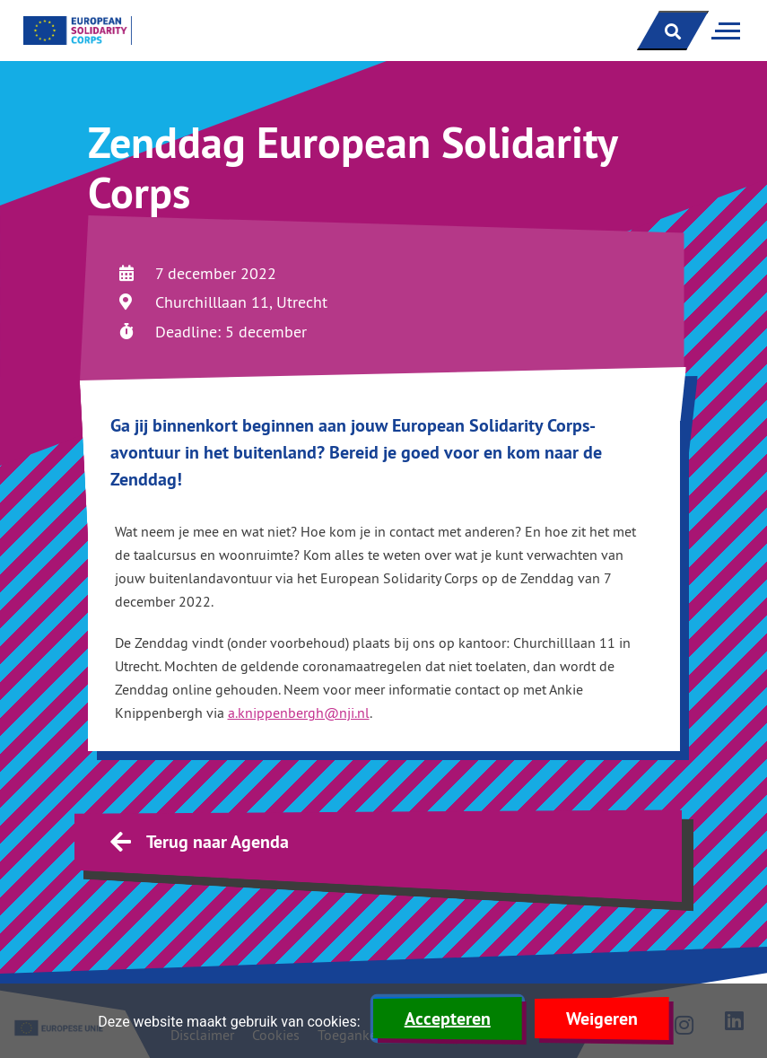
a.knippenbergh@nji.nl (299, 712)
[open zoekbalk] (673, 30)
